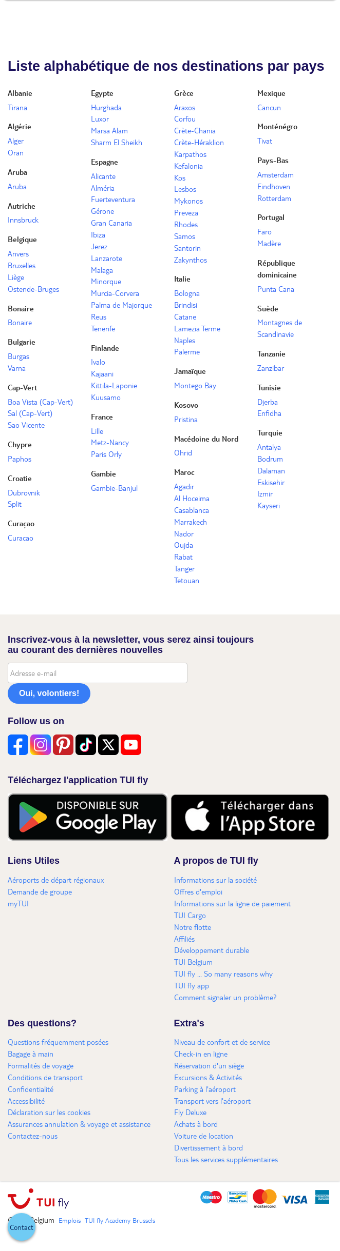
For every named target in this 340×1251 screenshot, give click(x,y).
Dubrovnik (24, 492)
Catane (185, 316)
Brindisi (185, 304)
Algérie (19, 126)
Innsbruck (23, 219)
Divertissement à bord (208, 1147)
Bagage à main (30, 1053)
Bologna (187, 292)
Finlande (105, 347)
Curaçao (21, 523)
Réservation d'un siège (209, 1065)
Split (15, 503)
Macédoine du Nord (206, 438)
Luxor (100, 118)
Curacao (20, 537)
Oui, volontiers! (49, 693)
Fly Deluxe (190, 1112)
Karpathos (190, 153)
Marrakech (190, 521)
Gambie (103, 473)
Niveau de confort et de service (222, 1041)
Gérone (102, 210)
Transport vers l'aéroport (212, 1100)
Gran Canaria (111, 222)
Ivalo (98, 361)
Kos (179, 177)
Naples (184, 340)
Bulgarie (21, 341)
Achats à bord (196, 1123)
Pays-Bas (273, 160)
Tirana (17, 107)
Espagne (104, 161)
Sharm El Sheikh (116, 142)
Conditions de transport (45, 1077)
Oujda (183, 544)
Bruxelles (21, 265)
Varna (17, 367)
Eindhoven (273, 186)
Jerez (99, 246)
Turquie (269, 432)
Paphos (19, 458)
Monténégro (277, 126)
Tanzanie (271, 353)
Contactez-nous (33, 1135)
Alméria (103, 187)
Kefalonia (188, 165)
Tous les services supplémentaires (226, 1159)
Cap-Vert (22, 387)
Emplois (70, 1220)
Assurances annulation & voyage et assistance (79, 1123)
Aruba (17, 171)
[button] (21, 1227)
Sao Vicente (26, 424)
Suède (267, 308)
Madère (269, 243)
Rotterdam (274, 198)
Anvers (18, 253)
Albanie (20, 92)
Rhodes (186, 224)
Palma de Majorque (121, 304)
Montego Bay (195, 385)
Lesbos (185, 188)
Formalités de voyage (40, 1065)
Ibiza (98, 234)
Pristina (186, 419)
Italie (182, 278)
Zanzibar (270, 367)
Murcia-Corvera (115, 292)
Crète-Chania (195, 130)
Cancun (269, 107)
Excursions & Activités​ (208, 1077)
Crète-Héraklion (199, 142)
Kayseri (268, 505)
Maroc (184, 471)
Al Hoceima (192, 498)
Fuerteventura (113, 199)
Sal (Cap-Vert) (30, 413)
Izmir (265, 493)
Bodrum (270, 458)
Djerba (267, 401)
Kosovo (186, 404)
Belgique (22, 239)
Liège (16, 277)
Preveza (186, 212)
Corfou (185, 118)
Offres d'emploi (198, 891)
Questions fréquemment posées (58, 1041)
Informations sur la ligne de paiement (232, 903)
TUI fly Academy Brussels (120, 1220)
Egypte (102, 92)
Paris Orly (106, 454)
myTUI (18, 903)
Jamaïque (190, 370)
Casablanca (191, 509)
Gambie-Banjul (114, 487)
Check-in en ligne (201, 1053)
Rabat (183, 556)
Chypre (20, 444)
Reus (98, 316)
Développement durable (211, 950)
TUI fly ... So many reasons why (223, 973)
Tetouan (186, 580)
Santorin (187, 247)
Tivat (264, 140)
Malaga (102, 269)
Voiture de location (203, 1135)
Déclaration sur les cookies (49, 1112)
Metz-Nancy (110, 442)
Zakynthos (190, 259)
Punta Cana (275, 288)
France (102, 416)
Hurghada (106, 107)
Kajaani (102, 373)
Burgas (18, 356)
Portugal (271, 217)
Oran (16, 152)
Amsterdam (275, 174)
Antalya (269, 446)
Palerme (187, 351)
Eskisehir (271, 482)
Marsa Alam (109, 130)
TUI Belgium (193, 961)
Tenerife (103, 328)
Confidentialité (30, 1089)
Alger (16, 140)
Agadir (184, 486)
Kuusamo (106, 397)
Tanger (184, 568)
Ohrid (183, 452)
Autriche (21, 205)
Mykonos (188, 200)
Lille (97, 430)
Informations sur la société (215, 879)
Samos (184, 236)
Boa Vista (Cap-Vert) (40, 401)
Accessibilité (26, 1100)
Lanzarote (106, 258)
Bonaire (21, 308)
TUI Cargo (190, 915)
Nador (184, 533)
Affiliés (184, 938)
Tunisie (269, 387)
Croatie (20, 478)
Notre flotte (192, 926)
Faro (264, 231)
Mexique (271, 92)
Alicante (103, 176)
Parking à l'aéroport (205, 1089)
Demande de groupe (40, 891)
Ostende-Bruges (33, 288)
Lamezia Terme (197, 328)
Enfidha (269, 413)
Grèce (184, 92)
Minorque (106, 281)
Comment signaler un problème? (225, 997)
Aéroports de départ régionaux (56, 879)
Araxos (184, 107)
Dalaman (271, 470)
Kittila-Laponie (114, 385)
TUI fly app (191, 985)
